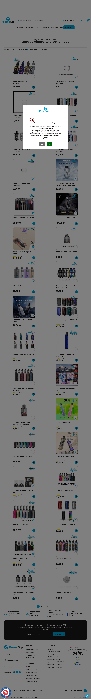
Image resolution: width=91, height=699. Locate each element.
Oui (49, 144)
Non (42, 144)
